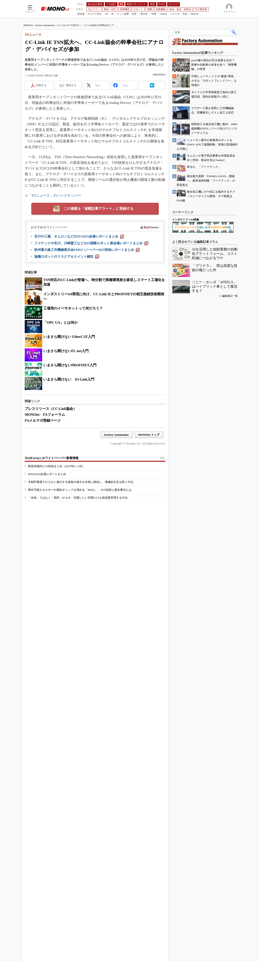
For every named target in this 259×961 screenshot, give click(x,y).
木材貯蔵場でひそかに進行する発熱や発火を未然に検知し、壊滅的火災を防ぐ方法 (80, 498)
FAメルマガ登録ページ (43, 420)
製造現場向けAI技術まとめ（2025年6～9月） (56, 482)
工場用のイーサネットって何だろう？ (73, 308)
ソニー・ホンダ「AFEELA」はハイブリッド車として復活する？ (214, 740)
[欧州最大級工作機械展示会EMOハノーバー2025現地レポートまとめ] (87, 250)
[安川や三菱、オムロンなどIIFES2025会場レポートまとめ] (79, 236)
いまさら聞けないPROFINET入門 (69, 365)
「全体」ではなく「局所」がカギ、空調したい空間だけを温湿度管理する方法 (78, 514)
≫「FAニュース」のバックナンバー (53, 195)
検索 (234, 32)
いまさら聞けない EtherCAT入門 (69, 337)
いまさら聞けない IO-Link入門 (68, 379)
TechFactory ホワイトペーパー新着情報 (52, 474)
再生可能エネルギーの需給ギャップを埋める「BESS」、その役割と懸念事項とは (79, 506)
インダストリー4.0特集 (185, 673)
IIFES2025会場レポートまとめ (47, 490)
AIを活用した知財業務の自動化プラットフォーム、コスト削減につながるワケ (215, 707)
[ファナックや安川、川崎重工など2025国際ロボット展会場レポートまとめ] (91, 243)
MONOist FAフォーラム (45, 414)
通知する (71, 85)
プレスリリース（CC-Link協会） (51, 409)
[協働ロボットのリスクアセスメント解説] (66, 256)
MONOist (28, 25)
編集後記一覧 (230, 749)
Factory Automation (45, 25)
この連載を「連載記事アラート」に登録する (98, 208)
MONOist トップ (148, 434)
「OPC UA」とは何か (60, 322)
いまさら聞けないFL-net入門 (66, 351)
